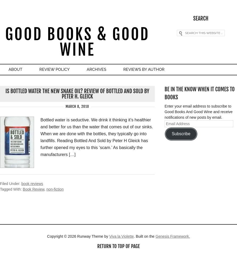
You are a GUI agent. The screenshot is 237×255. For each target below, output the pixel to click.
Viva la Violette (121, 236)
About (15, 69)
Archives (96, 69)
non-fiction (55, 189)
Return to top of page (118, 246)
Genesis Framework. (173, 236)
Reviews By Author (144, 69)
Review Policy (54, 69)
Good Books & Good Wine (77, 41)
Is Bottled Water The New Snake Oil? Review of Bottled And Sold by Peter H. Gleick (77, 94)
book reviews (32, 184)
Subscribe (181, 133)
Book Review (33, 189)
